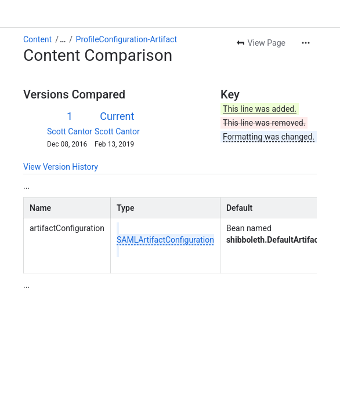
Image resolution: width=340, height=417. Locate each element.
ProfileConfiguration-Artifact (126, 39)
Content (37, 39)
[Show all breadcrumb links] (63, 39)
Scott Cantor (69, 131)
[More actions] (306, 43)
